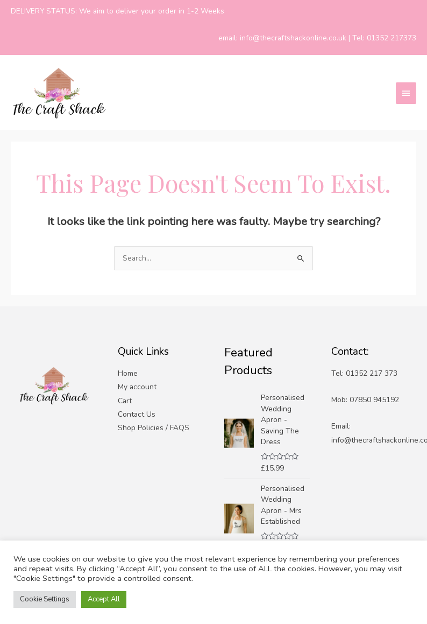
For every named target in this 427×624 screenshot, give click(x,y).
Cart (125, 401)
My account (137, 387)
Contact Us (136, 414)
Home (128, 373)
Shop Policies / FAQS (153, 428)
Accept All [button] (104, 599)
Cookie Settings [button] (44, 599)
